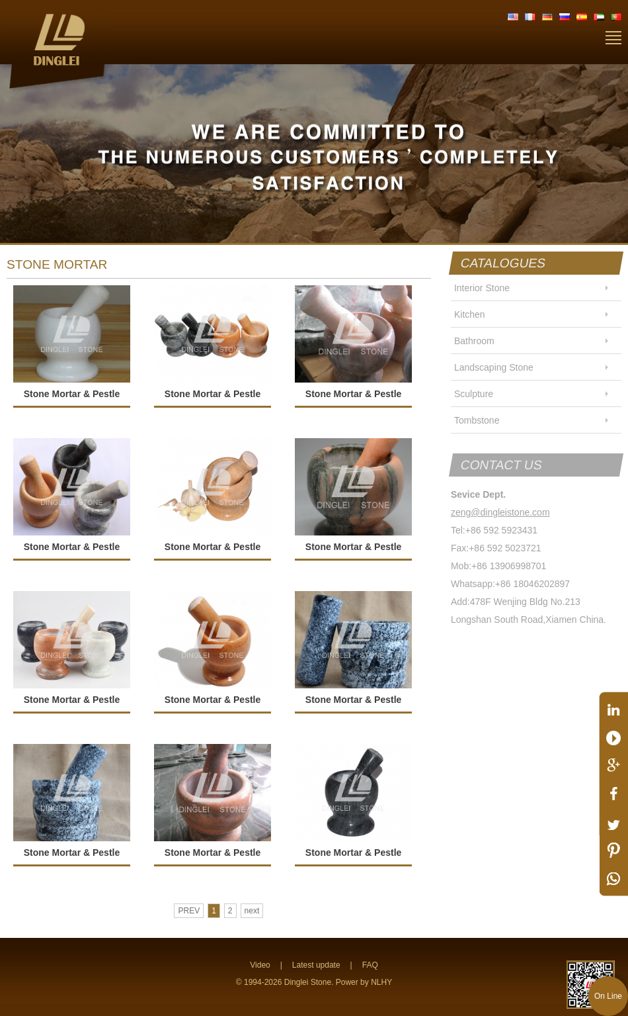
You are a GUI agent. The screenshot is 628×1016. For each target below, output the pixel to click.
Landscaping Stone (493, 367)
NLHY (381, 982)
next (252, 910)
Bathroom (474, 341)
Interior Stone (482, 288)
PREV (189, 910)
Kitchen (469, 314)
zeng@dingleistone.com (500, 512)
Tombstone (476, 420)
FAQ (370, 965)
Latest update (316, 965)
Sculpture (473, 394)
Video (260, 965)
